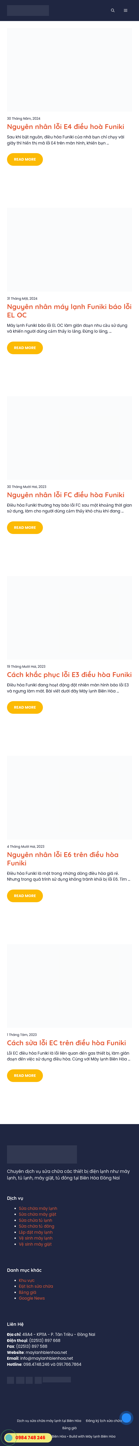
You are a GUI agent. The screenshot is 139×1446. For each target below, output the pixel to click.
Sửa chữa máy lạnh (38, 1208)
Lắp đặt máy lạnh (36, 1232)
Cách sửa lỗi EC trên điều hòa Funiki (66, 1042)
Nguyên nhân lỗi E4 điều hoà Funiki (65, 126)
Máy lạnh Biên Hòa (100, 1436)
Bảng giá (27, 1292)
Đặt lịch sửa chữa (36, 1286)
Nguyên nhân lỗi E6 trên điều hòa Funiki (62, 858)
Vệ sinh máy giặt (35, 1244)
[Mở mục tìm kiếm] (112, 10)
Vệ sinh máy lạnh (35, 1238)
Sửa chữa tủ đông (36, 1226)
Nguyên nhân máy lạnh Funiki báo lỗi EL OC (69, 310)
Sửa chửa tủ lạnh (35, 1220)
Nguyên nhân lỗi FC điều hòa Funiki (65, 494)
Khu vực (27, 1280)
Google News (32, 1298)
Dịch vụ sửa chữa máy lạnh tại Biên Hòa (49, 1420)
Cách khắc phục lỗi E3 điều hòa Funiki (69, 674)
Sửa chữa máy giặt (37, 1214)
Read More (25, 159)
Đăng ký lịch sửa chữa (104, 1420)
